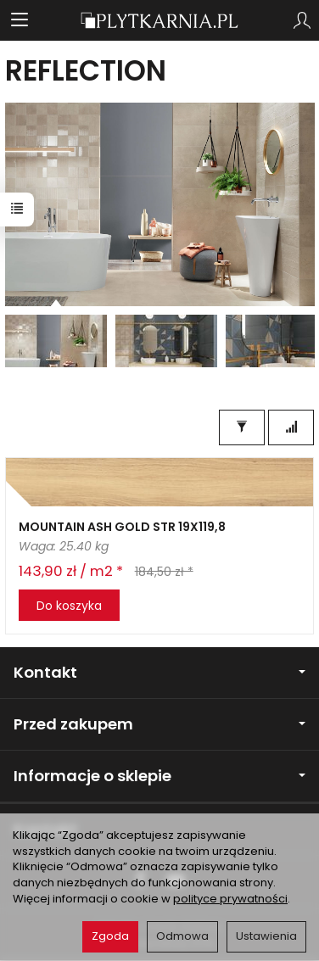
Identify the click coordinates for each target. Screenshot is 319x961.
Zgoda (110, 936)
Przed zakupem (159, 724)
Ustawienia (266, 936)
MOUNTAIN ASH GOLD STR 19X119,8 (122, 526)
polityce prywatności (230, 899)
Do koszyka (69, 605)
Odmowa (182, 936)
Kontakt (159, 672)
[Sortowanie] (291, 427)
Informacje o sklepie (159, 775)
